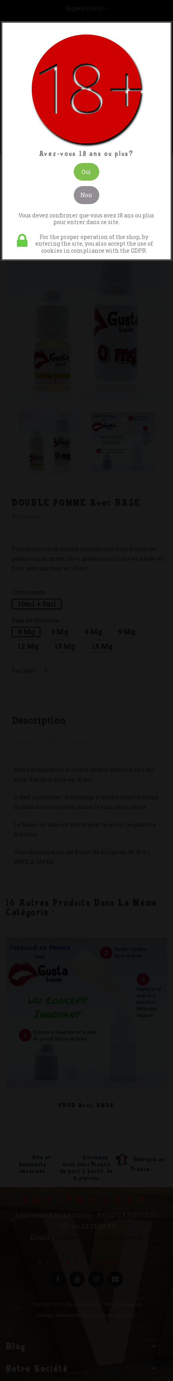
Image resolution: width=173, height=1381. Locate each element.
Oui (86, 172)
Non (86, 195)
